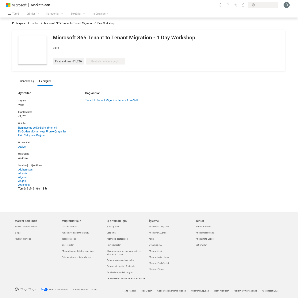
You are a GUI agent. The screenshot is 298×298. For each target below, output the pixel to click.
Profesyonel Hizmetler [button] (25, 23)
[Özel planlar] (243, 5)
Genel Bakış (27, 81)
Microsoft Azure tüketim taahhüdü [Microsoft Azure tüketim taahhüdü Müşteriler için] (78, 250)
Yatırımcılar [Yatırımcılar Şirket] (201, 244)
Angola (22, 180)
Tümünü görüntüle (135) (32, 188)
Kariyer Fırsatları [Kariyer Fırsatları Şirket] (203, 226)
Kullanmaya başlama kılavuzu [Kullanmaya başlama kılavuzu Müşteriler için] (75, 232)
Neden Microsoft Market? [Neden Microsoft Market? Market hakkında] (26, 226)
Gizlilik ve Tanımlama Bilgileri (171, 290)
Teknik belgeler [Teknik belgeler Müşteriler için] (69, 238)
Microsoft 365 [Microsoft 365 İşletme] (155, 250)
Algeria (22, 177)
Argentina (24, 184)
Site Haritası (130, 290)
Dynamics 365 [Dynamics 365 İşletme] (155, 244)
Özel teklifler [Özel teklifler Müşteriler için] (68, 244)
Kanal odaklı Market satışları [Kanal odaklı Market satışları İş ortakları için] (120, 272)
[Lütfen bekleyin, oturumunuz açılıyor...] (286, 5)
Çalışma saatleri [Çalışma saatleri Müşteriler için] (69, 226)
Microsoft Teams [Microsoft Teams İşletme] (156, 269)
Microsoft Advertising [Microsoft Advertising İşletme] (159, 257)
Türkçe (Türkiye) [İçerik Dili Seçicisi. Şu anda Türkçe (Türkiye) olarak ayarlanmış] (28, 289)
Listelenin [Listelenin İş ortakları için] (111, 232)
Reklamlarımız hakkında (245, 290)
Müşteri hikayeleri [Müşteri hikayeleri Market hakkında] (23, 238)
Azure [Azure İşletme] (151, 238)
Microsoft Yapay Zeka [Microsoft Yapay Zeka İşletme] (159, 226)
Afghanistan (25, 169)
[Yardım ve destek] (228, 5)
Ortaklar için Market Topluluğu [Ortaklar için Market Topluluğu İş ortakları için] (121, 266)
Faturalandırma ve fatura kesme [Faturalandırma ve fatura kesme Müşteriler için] (76, 257)
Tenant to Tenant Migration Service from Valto (112, 100)
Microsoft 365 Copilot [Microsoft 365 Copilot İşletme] (159, 263)
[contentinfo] (41, 23)
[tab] (27, 81)
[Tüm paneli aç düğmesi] (13, 14)
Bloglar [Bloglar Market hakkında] (18, 232)
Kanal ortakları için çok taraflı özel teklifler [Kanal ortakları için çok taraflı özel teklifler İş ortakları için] (126, 278)
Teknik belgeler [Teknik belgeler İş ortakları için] (114, 244)
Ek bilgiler (45, 81)
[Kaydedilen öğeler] (236, 5)
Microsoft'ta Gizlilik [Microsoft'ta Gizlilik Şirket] (205, 238)
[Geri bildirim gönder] (220, 5)
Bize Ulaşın (146, 290)
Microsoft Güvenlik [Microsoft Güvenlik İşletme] (157, 232)
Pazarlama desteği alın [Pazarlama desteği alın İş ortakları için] (117, 238)
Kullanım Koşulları (200, 290)
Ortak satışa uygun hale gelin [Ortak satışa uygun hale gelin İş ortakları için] (120, 260)
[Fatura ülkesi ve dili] (263, 5)
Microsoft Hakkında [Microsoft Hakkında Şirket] (205, 232)
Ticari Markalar (221, 290)
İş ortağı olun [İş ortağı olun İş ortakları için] (113, 226)
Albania (22, 173)
